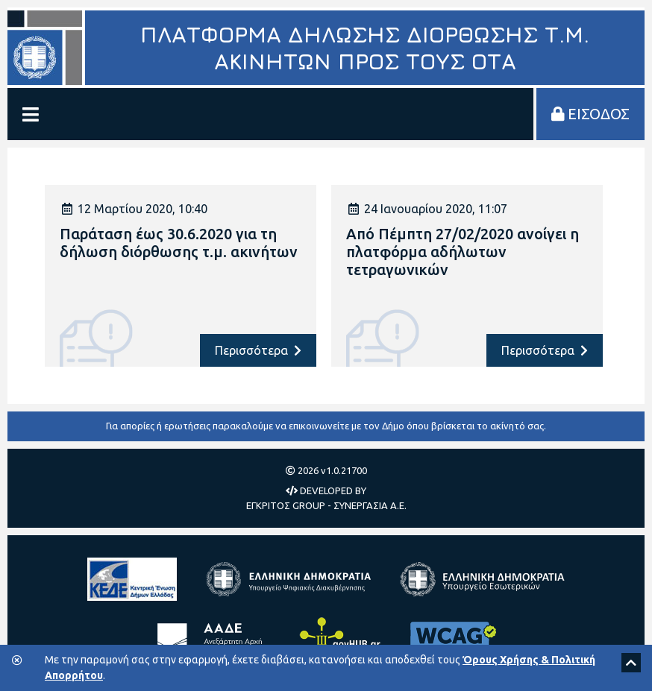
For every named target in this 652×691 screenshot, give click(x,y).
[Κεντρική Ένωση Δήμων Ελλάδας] (132, 579)
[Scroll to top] (631, 662)
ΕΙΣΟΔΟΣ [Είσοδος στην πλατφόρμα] (590, 113)
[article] (180, 276)
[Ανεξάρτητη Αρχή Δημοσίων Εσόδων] (213, 638)
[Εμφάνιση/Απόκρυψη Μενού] (30, 114)
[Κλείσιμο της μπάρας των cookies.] (17, 660)
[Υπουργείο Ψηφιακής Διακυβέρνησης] (289, 579)
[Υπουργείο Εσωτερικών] (483, 579)
